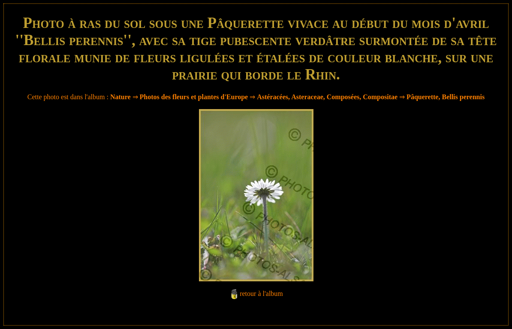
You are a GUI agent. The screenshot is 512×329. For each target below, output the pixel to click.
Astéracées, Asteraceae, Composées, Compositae (327, 97)
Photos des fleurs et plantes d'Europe (194, 97)
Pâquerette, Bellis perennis (446, 97)
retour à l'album (261, 293)
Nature (120, 97)
